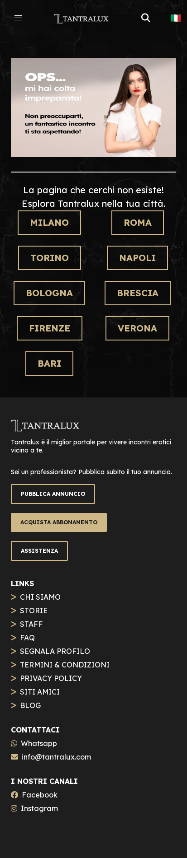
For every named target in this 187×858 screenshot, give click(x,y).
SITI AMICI (40, 691)
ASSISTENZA (39, 550)
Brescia (137, 292)
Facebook (40, 794)
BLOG (30, 705)
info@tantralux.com (56, 756)
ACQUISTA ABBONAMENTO (58, 522)
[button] (18, 18)
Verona (137, 328)
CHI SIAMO (40, 597)
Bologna (49, 292)
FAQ (27, 637)
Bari (49, 363)
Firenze (49, 328)
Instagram (39, 808)
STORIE (34, 610)
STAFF (31, 624)
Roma (138, 222)
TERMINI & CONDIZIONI (65, 664)
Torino (49, 257)
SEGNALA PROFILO (55, 651)
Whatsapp (39, 743)
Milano (49, 222)
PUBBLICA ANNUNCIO (53, 493)
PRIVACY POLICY (51, 678)
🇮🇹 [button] (176, 18)
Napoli (137, 257)
